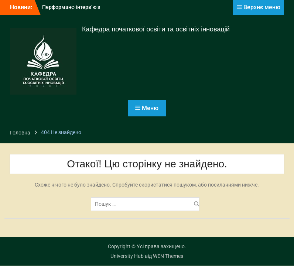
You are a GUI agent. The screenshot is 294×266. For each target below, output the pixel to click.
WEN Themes (168, 256)
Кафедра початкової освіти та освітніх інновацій (156, 29)
